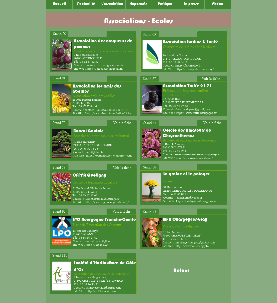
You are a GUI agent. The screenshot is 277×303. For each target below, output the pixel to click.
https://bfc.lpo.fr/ (97, 244)
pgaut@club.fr (94, 152)
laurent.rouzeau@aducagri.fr (102, 198)
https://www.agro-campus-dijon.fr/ (107, 202)
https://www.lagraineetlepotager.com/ (196, 201)
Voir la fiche (123, 36)
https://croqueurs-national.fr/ (105, 68)
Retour (181, 270)
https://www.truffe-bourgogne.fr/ (196, 112)
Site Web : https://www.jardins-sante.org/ (188, 69)
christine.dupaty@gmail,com (192, 109)
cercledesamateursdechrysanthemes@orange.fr (197, 154)
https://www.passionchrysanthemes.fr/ (195, 158)
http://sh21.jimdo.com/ (101, 291)
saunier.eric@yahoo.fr (188, 197)
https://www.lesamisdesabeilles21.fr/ (108, 113)
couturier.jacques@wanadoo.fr (104, 65)
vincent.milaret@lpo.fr (99, 241)
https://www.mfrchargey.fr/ (192, 246)
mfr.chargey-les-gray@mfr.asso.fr (195, 242)
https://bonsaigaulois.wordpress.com (109, 155)
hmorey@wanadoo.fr (187, 65)
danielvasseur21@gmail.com (103, 287)
